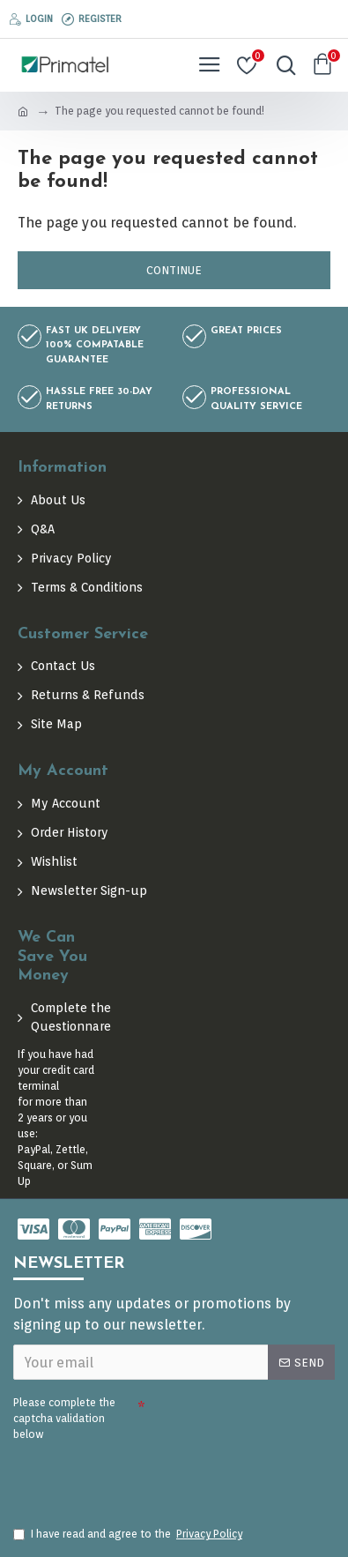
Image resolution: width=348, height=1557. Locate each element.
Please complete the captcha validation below (64, 1418)
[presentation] (136, 1476)
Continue (174, 270)
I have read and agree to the (129, 1534)
